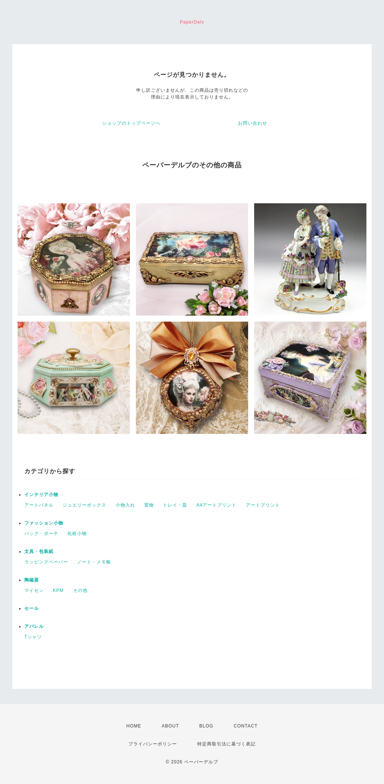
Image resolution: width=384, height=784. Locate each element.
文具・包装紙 (39, 551)
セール (31, 608)
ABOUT (170, 726)
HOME (134, 726)
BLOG (206, 726)
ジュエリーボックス (84, 505)
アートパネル (39, 505)
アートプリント (263, 505)
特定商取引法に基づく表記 (226, 744)
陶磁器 (31, 580)
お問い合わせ (252, 123)
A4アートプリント (216, 505)
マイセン (34, 590)
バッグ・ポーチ (41, 533)
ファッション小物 (43, 523)
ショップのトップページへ (131, 123)
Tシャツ (33, 636)
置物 (149, 505)
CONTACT (245, 726)
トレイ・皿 (175, 505)
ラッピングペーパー (46, 562)
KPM (58, 590)
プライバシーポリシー (152, 744)
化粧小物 (77, 533)
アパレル (34, 626)
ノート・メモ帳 (94, 562)
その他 (80, 590)
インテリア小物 (41, 494)
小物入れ (125, 505)
